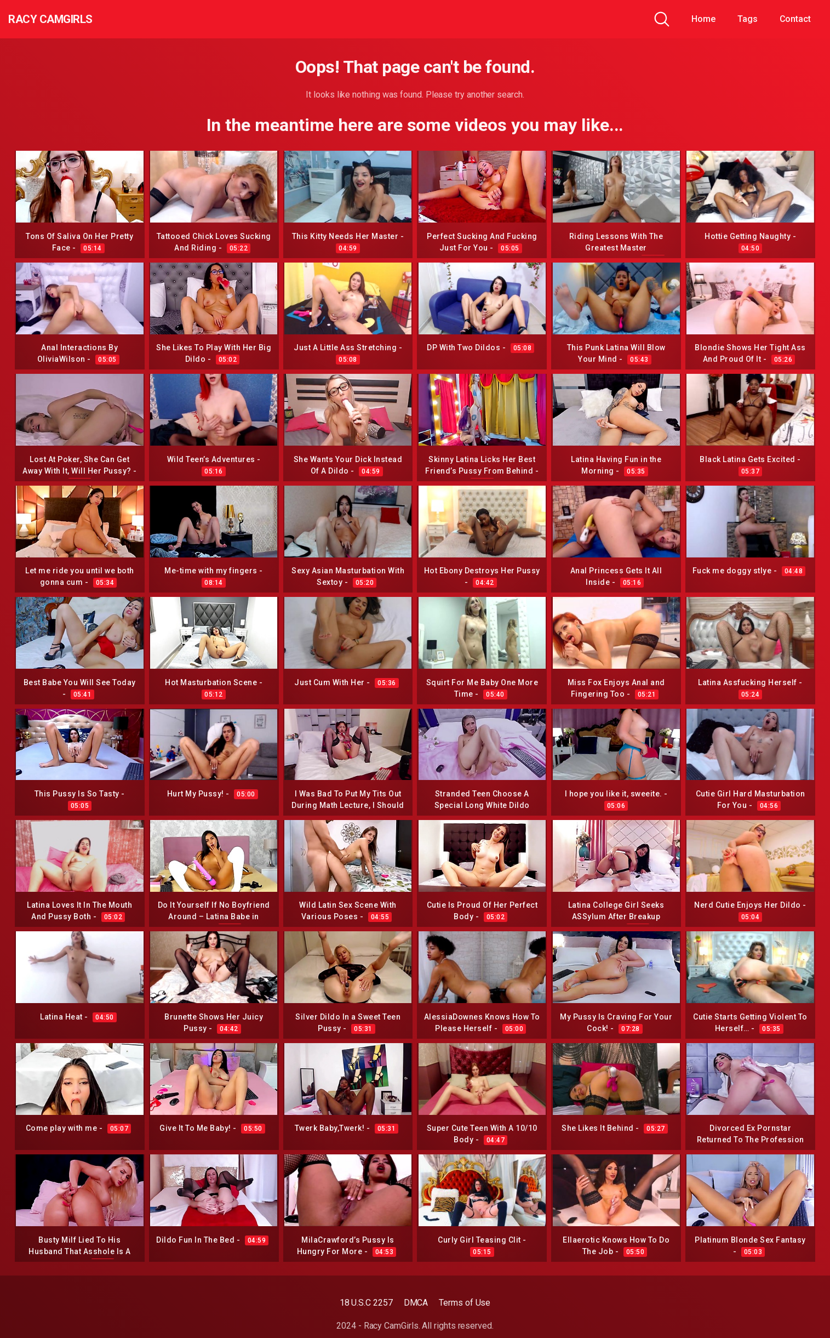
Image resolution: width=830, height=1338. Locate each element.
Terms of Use (464, 1302)
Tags (747, 19)
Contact (795, 19)
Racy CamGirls (67, 19)
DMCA (416, 1302)
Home (703, 19)
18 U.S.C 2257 (366, 1302)
